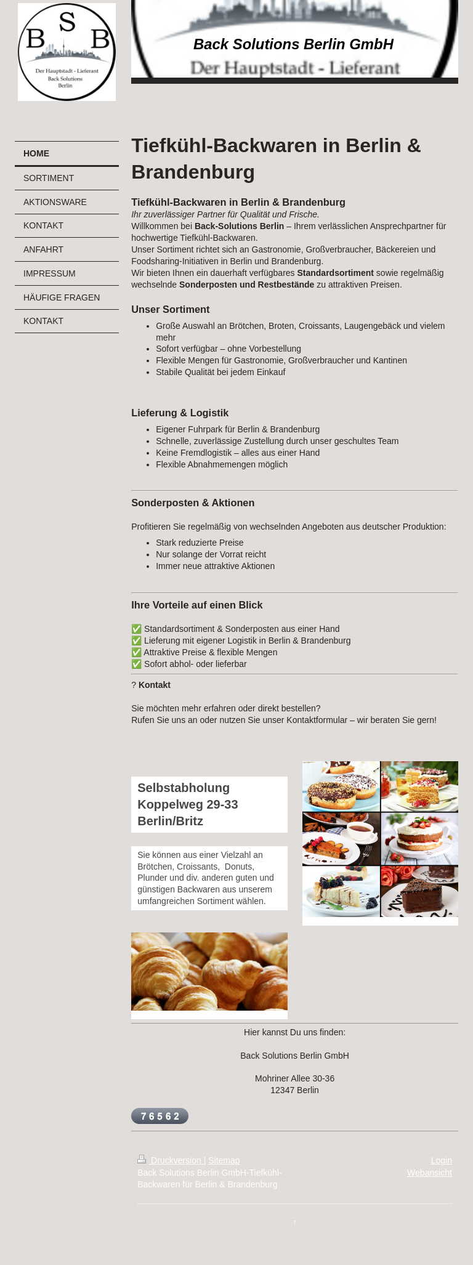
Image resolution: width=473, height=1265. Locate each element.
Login (441, 1160)
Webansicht (429, 1173)
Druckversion (170, 1160)
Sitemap (224, 1160)
